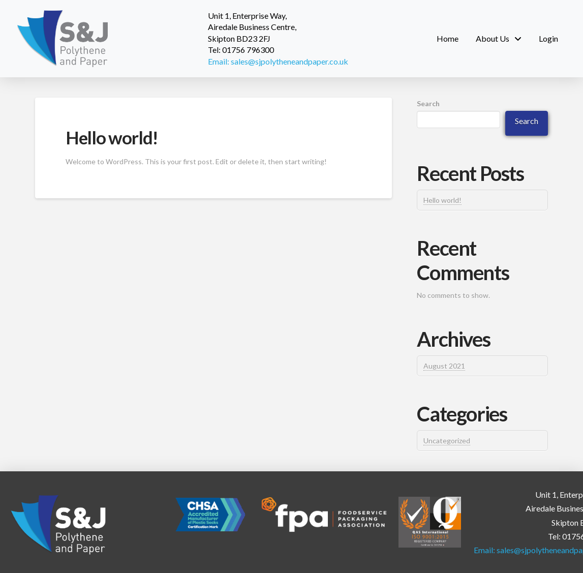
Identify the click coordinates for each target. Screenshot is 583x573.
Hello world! (112, 137)
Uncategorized (446, 440)
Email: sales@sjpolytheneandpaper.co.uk (278, 61)
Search (428, 103)
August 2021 (444, 365)
